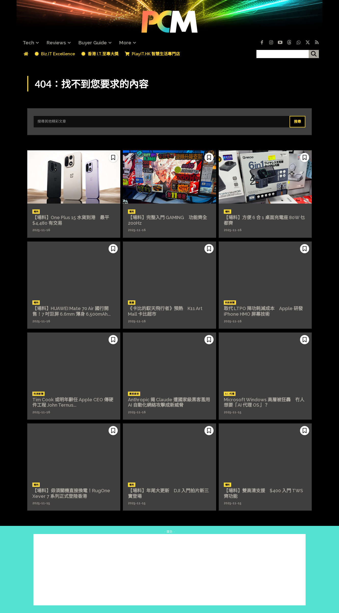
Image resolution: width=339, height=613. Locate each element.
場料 (36, 211)
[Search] (297, 122)
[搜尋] (314, 54)
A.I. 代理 (229, 394)
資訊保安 (134, 394)
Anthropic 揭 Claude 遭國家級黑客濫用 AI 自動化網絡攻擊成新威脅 (171, 402)
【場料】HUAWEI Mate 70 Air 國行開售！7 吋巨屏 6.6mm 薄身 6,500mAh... (71, 311)
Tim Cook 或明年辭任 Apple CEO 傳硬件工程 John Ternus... (72, 402)
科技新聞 (230, 302)
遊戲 (131, 302)
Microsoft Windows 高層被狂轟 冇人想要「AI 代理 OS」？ (264, 402)
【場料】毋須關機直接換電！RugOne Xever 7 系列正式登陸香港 (71, 493)
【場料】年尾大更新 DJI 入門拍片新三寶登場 (168, 493)
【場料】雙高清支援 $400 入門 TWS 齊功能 (263, 493)
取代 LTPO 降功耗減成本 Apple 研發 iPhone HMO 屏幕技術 (263, 311)
